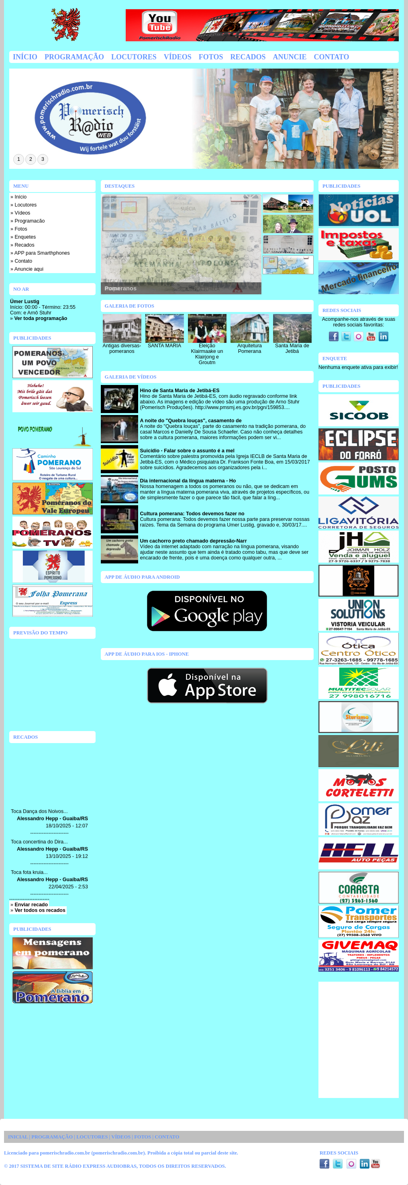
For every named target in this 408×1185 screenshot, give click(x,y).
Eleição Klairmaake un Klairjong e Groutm (207, 354)
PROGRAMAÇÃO (52, 1137)
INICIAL (18, 1137)
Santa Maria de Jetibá (292, 348)
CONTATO (167, 1137)
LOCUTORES (92, 1137)
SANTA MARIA (164, 345)
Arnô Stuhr (39, 313)
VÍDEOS (121, 1137)
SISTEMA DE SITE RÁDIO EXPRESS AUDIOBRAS (78, 1166)
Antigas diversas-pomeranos (122, 348)
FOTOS (142, 1137)
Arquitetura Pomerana (249, 348)
